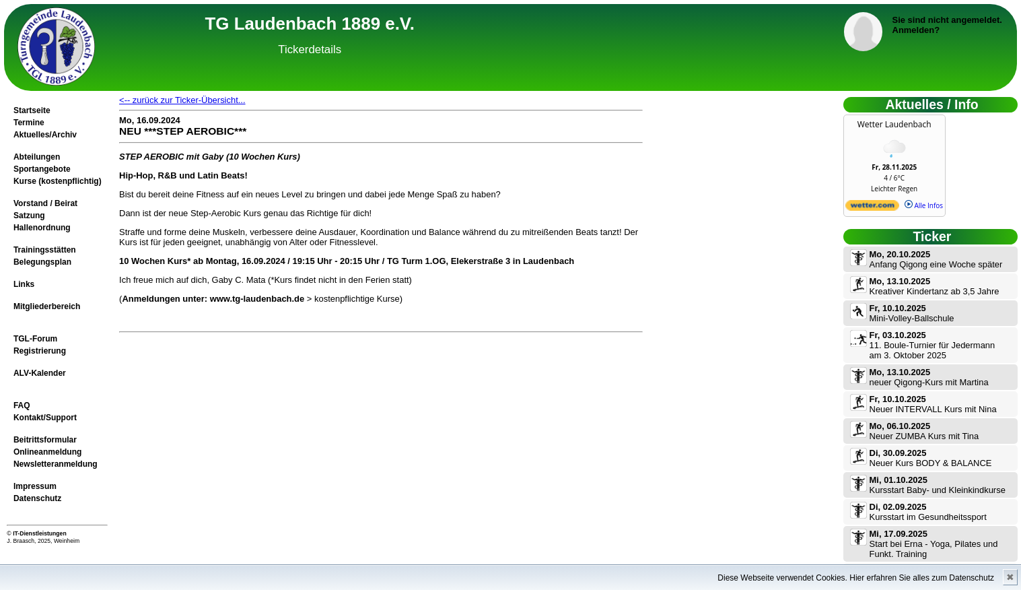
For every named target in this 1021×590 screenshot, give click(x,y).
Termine (28, 122)
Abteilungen (36, 157)
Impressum (35, 486)
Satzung (29, 215)
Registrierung (39, 351)
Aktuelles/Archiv (45, 134)
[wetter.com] (872, 208)
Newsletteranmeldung (55, 464)
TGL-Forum (35, 338)
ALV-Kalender (39, 373)
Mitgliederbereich (46, 306)
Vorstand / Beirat (45, 203)
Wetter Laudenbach (894, 124)
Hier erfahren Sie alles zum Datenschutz (921, 578)
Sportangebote (42, 169)
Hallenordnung (42, 227)
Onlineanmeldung (47, 452)
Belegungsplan (42, 262)
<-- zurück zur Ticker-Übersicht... (182, 100)
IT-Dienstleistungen (40, 533)
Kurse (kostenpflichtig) (57, 181)
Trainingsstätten (44, 250)
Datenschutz (37, 498)
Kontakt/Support (45, 417)
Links (23, 284)
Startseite (31, 110)
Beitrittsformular (45, 440)
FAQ (21, 405)
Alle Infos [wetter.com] (924, 205)
